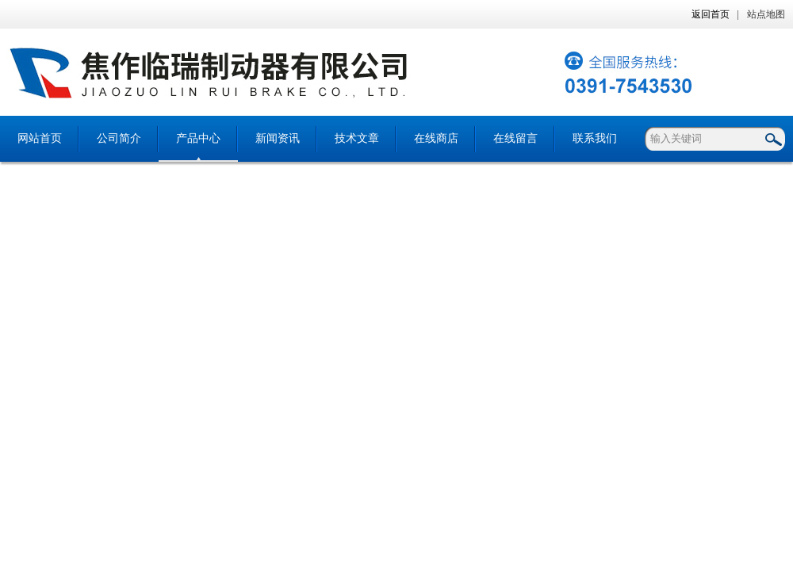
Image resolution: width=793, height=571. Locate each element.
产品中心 (198, 138)
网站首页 (39, 138)
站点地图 (766, 14)
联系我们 (595, 138)
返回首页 (710, 14)
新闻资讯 (277, 138)
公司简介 (119, 138)
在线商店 (436, 138)
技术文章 (357, 138)
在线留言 (515, 138)
